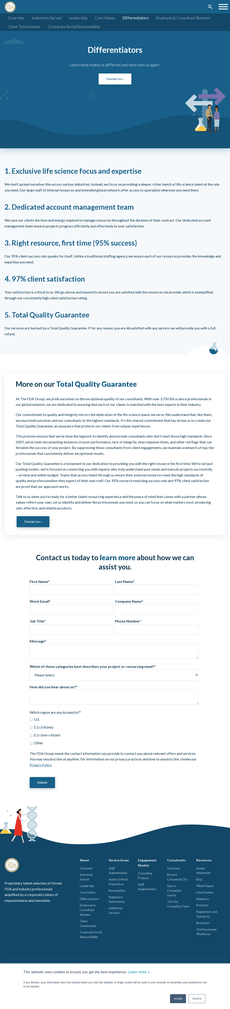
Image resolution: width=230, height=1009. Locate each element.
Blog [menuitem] (199, 880)
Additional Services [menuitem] (115, 911)
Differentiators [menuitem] (136, 18)
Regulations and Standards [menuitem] (206, 914)
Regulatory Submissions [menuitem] (117, 900)
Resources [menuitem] (204, 860)
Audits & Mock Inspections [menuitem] (118, 882)
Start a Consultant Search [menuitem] (174, 890)
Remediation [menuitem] (117, 891)
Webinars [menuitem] (202, 899)
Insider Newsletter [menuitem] (203, 871)
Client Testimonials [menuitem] (24, 26)
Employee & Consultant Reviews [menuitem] (183, 18)
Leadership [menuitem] (78, 18)
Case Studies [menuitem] (204, 892)
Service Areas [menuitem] (119, 860)
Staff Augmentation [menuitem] (118, 871)
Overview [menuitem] (16, 18)
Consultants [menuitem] (176, 860)
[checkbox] (114, 731)
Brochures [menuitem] (203, 923)
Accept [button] (178, 998)
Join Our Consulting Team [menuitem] (178, 904)
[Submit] (210, 7)
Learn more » (139, 972)
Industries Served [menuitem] (47, 18)
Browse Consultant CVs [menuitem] (177, 877)
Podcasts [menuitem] (202, 905)
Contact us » (115, 79)
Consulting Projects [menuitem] (145, 876)
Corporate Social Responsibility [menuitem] (74, 26)
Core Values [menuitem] (105, 18)
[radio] (114, 719)
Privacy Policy (40, 765)
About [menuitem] (84, 860)
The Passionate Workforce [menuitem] (206, 932)
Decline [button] (196, 998)
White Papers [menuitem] (205, 886)
